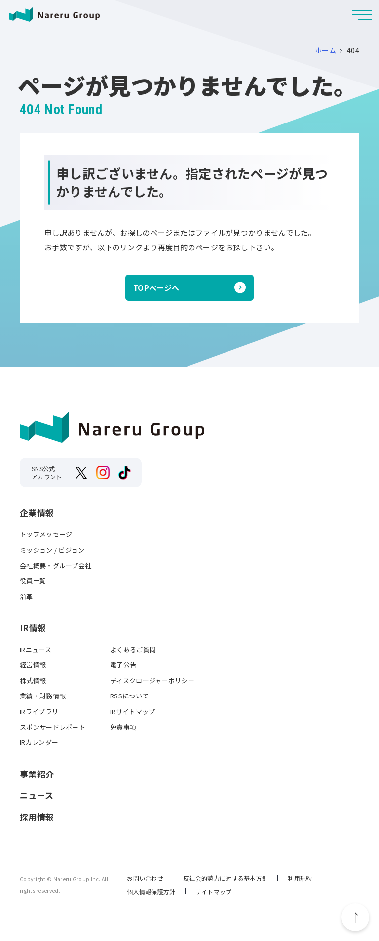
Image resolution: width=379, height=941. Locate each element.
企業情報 (37, 513)
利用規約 (300, 878)
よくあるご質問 (133, 649)
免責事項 (123, 727)
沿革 (26, 596)
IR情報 (33, 628)
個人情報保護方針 (151, 891)
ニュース (36, 795)
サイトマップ (213, 891)
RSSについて (129, 695)
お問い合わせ (145, 878)
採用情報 (37, 817)
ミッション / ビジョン (52, 550)
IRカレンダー (39, 742)
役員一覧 (33, 580)
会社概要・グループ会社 (55, 565)
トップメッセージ (46, 534)
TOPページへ (156, 288)
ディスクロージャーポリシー (152, 680)
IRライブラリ (39, 711)
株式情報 (33, 680)
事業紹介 (37, 774)
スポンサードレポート (52, 727)
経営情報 (33, 664)
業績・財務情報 (43, 695)
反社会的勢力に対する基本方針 (225, 878)
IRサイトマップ (132, 711)
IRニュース (35, 649)
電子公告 (123, 664)
